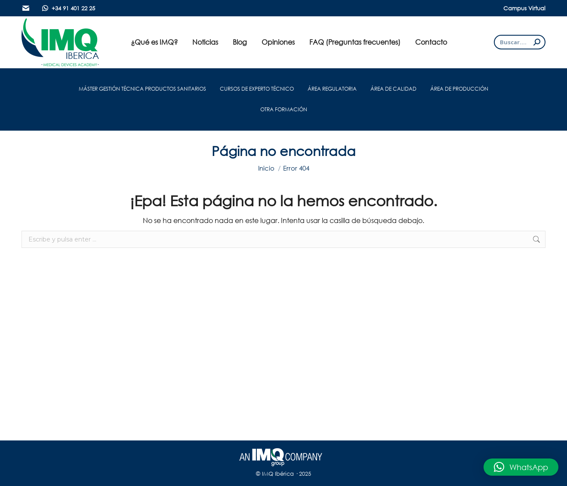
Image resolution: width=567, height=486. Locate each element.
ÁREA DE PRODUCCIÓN (459, 89)
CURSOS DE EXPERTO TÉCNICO (257, 89)
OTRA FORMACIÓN (283, 109)
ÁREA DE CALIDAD (393, 89)
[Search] (519, 42)
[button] (521, 467)
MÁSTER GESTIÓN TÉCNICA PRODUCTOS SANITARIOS (142, 89)
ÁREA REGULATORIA (332, 89)
